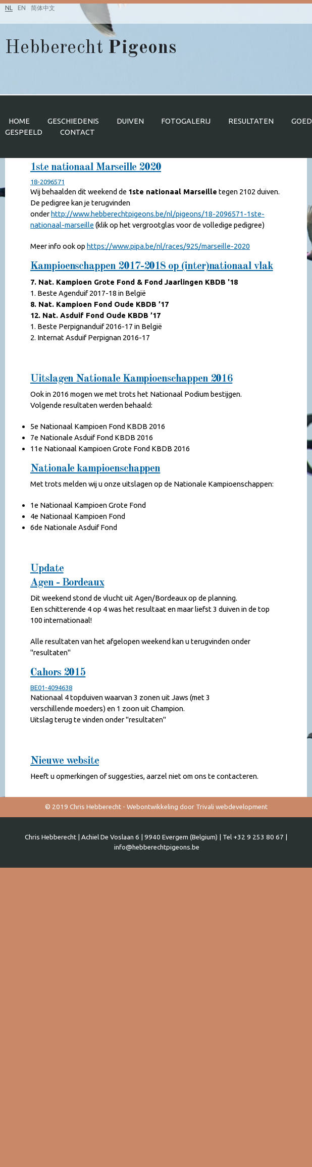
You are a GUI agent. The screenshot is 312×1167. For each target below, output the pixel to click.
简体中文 (43, 8)
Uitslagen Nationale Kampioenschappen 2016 (131, 379)
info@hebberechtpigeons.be (156, 847)
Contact (77, 132)
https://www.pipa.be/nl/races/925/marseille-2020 (168, 246)
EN (22, 8)
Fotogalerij (186, 121)
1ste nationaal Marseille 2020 (95, 167)
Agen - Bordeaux (67, 582)
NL (9, 8)
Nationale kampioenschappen (95, 468)
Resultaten (251, 121)
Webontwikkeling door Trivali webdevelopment (197, 807)
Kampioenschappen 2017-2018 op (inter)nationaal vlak (151, 266)
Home (19, 121)
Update (47, 568)
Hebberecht (90, 48)
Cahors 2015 (57, 672)
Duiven (130, 121)
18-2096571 (47, 181)
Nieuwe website (64, 761)
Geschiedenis (73, 121)
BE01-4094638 (51, 687)
